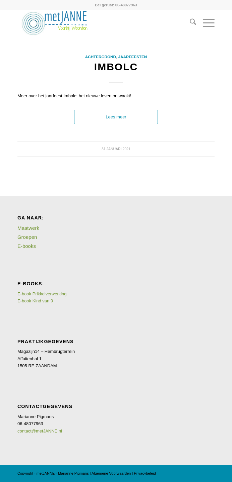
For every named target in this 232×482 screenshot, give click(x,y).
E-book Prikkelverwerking (42, 293)
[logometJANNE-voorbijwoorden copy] (96, 23)
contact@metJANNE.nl (39, 430)
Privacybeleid (145, 473)
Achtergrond (100, 57)
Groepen (27, 237)
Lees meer (116, 116)
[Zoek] (189, 23)
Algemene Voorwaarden (111, 473)
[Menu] (205, 23)
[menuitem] (189, 23)
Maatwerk (28, 228)
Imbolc (116, 66)
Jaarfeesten (132, 57)
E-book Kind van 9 (35, 300)
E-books (26, 246)
